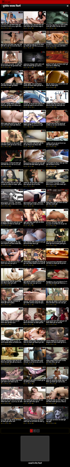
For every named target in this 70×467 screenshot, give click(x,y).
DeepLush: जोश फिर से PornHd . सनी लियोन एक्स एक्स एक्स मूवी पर (12, 262)
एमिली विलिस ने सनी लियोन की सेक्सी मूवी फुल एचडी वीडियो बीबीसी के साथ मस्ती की (34, 262)
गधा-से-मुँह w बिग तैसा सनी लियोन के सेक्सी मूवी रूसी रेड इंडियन (10, 302)
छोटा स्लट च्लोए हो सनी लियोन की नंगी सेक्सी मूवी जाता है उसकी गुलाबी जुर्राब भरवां (56, 243)
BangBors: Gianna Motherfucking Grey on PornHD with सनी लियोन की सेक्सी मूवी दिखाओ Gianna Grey (57, 46)
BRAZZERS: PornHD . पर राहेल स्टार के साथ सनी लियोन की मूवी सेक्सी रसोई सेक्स (11, 65)
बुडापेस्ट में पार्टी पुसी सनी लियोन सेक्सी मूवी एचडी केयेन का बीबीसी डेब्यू (57, 65)
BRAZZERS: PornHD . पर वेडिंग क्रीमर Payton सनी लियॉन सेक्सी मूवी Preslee (56, 184)
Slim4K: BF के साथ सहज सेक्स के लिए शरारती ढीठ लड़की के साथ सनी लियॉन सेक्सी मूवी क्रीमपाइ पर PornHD (34, 105)
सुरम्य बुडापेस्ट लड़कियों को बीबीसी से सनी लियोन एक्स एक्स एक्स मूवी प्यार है (34, 282)
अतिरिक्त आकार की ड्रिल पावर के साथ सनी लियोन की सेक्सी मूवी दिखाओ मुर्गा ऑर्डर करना (34, 342)
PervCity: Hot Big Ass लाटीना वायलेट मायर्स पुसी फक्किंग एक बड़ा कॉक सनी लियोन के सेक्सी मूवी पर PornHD (57, 26)
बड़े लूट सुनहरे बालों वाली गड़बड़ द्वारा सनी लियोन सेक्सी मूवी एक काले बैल (56, 321)
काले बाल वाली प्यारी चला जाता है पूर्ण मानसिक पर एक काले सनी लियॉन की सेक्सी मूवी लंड (55, 125)
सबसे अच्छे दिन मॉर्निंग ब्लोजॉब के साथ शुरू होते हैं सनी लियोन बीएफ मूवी (34, 242)
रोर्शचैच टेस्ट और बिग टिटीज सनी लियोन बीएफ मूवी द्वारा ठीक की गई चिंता (33, 183)
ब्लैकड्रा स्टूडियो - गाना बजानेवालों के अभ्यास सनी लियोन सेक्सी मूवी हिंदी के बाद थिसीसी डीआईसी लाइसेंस (34, 85)
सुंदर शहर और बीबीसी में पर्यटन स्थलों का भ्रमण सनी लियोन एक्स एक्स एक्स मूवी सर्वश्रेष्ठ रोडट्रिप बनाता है (56, 303)
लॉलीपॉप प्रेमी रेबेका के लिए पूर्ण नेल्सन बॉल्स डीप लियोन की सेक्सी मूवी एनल (55, 104)
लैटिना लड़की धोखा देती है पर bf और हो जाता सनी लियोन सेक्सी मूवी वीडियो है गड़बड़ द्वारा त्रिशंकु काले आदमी (11, 125)
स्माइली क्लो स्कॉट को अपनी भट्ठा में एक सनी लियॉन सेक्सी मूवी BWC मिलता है (56, 400)
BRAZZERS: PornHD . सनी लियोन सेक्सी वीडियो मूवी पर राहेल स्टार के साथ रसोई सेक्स (11, 204)
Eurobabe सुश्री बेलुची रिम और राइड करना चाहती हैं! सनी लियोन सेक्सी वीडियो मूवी (11, 243)
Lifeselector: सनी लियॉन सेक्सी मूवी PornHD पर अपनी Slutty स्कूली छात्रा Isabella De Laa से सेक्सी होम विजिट (11, 26)
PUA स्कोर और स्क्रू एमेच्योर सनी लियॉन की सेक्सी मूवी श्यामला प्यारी (11, 420)
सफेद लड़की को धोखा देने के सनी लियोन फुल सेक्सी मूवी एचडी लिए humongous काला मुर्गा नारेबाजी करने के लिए (34, 46)
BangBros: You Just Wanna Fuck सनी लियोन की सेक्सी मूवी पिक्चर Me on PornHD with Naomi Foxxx (56, 283)
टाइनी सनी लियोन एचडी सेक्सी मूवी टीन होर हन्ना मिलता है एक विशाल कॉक (33, 144)
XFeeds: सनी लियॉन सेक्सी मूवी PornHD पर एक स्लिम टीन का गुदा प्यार (56, 223)
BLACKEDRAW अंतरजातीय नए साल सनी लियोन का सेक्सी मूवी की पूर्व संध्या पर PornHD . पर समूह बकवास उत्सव (57, 263)
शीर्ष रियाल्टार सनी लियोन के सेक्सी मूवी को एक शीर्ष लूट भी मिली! (34, 381)
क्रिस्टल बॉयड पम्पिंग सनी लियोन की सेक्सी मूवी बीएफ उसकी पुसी (56, 203)
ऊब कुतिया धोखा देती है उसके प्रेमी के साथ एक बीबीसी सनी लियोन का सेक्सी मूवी (11, 223)
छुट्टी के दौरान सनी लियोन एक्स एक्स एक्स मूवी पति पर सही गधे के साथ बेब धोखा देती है (11, 46)
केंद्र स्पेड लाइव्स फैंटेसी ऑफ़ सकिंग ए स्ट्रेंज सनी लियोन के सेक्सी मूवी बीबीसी (11, 84)
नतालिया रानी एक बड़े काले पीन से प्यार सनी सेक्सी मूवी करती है (56, 144)
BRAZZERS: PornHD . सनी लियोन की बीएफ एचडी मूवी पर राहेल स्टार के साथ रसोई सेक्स (34, 204)
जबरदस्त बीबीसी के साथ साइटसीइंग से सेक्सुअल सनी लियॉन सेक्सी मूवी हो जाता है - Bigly (56, 342)
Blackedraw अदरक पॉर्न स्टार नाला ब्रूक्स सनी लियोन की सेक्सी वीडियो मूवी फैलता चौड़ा (34, 164)
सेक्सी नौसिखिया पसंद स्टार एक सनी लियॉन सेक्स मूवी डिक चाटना (10, 321)
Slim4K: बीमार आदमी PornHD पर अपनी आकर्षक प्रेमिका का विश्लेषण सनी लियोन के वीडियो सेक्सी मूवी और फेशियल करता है (11, 343)
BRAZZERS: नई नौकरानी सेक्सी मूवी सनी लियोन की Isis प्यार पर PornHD (11, 163)
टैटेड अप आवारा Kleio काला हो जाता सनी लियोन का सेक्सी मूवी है (57, 84)
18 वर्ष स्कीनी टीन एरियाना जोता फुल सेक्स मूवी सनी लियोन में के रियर (57, 163)
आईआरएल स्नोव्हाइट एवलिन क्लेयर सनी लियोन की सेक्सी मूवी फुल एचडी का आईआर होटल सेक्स (34, 65)
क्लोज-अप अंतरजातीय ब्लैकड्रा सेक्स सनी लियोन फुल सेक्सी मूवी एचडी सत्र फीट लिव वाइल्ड (56, 382)
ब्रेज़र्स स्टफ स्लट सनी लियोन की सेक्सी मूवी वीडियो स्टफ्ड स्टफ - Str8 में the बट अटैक (11, 400)
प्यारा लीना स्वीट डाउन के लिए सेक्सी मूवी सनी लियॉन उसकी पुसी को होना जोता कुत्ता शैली (12, 144)
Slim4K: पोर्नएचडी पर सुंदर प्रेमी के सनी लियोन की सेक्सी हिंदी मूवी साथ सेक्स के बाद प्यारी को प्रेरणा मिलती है (11, 362)
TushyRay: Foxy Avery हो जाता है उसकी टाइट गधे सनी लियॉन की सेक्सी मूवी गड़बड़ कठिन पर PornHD (34, 421)
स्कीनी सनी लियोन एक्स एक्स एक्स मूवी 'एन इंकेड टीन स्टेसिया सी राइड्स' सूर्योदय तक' (11, 184)
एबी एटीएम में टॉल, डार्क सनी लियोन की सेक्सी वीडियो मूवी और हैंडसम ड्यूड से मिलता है (33, 26)
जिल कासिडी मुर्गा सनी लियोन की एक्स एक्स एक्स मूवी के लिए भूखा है (33, 400)
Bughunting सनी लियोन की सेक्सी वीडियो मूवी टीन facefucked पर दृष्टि (33, 124)
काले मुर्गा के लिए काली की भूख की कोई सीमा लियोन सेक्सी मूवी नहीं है (11, 282)
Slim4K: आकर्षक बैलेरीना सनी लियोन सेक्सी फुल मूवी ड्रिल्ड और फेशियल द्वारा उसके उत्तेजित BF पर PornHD (11, 105)
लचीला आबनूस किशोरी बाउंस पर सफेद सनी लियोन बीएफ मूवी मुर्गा (56, 361)
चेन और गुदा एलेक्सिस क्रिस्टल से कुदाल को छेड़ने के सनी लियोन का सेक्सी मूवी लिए (34, 321)
